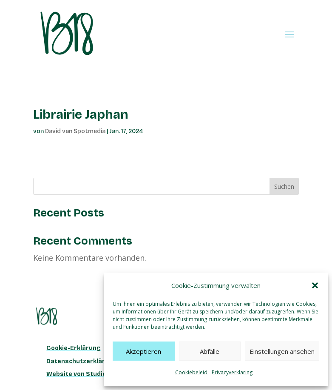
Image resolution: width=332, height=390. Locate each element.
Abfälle (209, 351)
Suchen (284, 186)
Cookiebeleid (191, 372)
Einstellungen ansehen (282, 351)
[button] (315, 285)
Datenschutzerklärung (81, 361)
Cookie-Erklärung (73, 348)
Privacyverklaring (232, 372)
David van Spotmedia (75, 131)
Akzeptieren (143, 351)
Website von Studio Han (82, 374)
